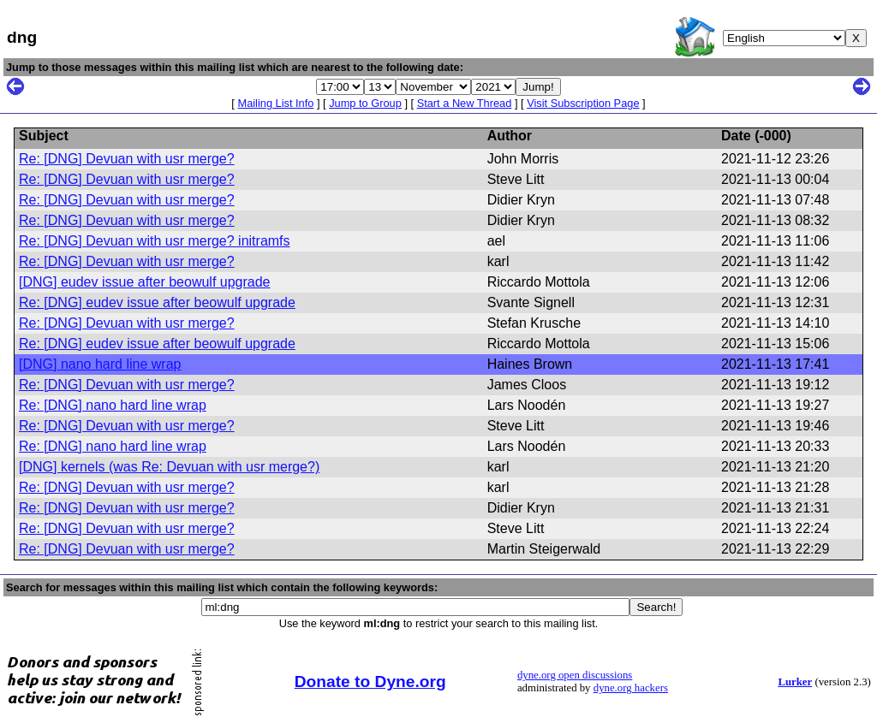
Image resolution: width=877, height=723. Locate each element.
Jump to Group (365, 103)
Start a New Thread (464, 103)
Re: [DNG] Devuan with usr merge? (127, 158)
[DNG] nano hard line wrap (100, 364)
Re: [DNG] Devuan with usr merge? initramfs (154, 241)
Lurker (795, 682)
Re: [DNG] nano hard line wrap (112, 405)
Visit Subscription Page (583, 103)
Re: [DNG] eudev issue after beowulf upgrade (157, 302)
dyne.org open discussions (574, 675)
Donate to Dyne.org (370, 681)
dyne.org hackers (631, 688)
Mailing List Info (275, 103)
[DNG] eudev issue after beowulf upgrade (145, 282)
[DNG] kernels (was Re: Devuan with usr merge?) (169, 466)
